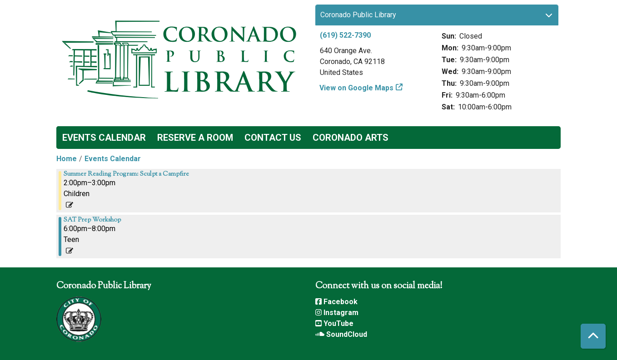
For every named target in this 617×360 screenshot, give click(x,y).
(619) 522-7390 (345, 35)
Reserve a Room (195, 137)
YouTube (334, 323)
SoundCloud (341, 334)
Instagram (336, 312)
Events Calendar (104, 137)
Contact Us (272, 137)
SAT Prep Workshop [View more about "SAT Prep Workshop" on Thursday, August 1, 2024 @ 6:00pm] (92, 220)
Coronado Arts (350, 137)
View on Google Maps (356, 88)
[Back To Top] (593, 336)
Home (66, 158)
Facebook (336, 301)
